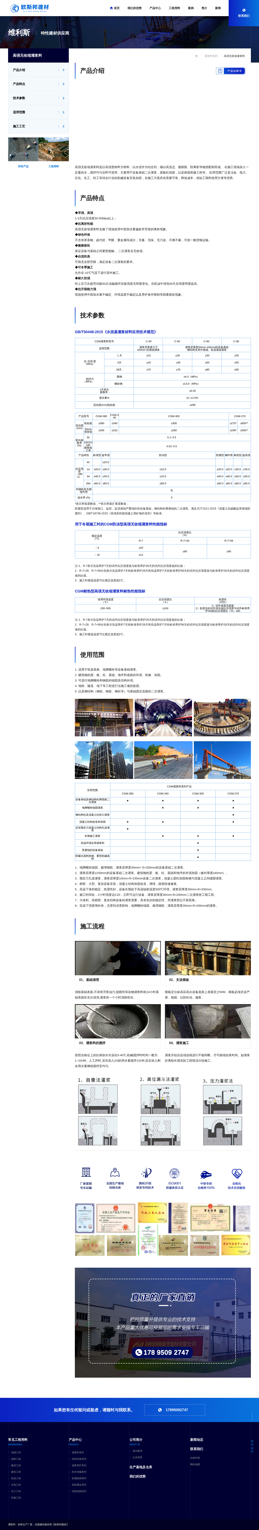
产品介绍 (19, 70)
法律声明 (195, 1458)
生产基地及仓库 (141, 1467)
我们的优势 (134, 8)
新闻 (218, 8)
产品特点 (19, 84)
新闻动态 (196, 1439)
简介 (204, 8)
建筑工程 (16, 1471)
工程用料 (174, 8)
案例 (191, 8)
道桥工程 (16, 1459)
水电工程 (16, 1484)
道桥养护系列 (79, 1465)
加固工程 (16, 1452)
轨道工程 (16, 1478)
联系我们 (196, 1449)
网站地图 (195, 1464)
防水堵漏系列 (79, 1471)
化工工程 (16, 1491)
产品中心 (155, 8)
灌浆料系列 (78, 1452)
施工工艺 (19, 126)
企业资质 (137, 1457)
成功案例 (137, 1450)
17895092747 (177, 1410)
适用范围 (19, 112)
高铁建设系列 (79, 1484)
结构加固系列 (79, 1491)
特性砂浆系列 (79, 1459)
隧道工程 (16, 1465)
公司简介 (136, 1439)
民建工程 (16, 1497)
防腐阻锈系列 (79, 1478)
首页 (117, 8)
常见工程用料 (18, 1439)
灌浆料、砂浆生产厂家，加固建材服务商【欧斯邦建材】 (38, 1524)
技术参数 (19, 98)
